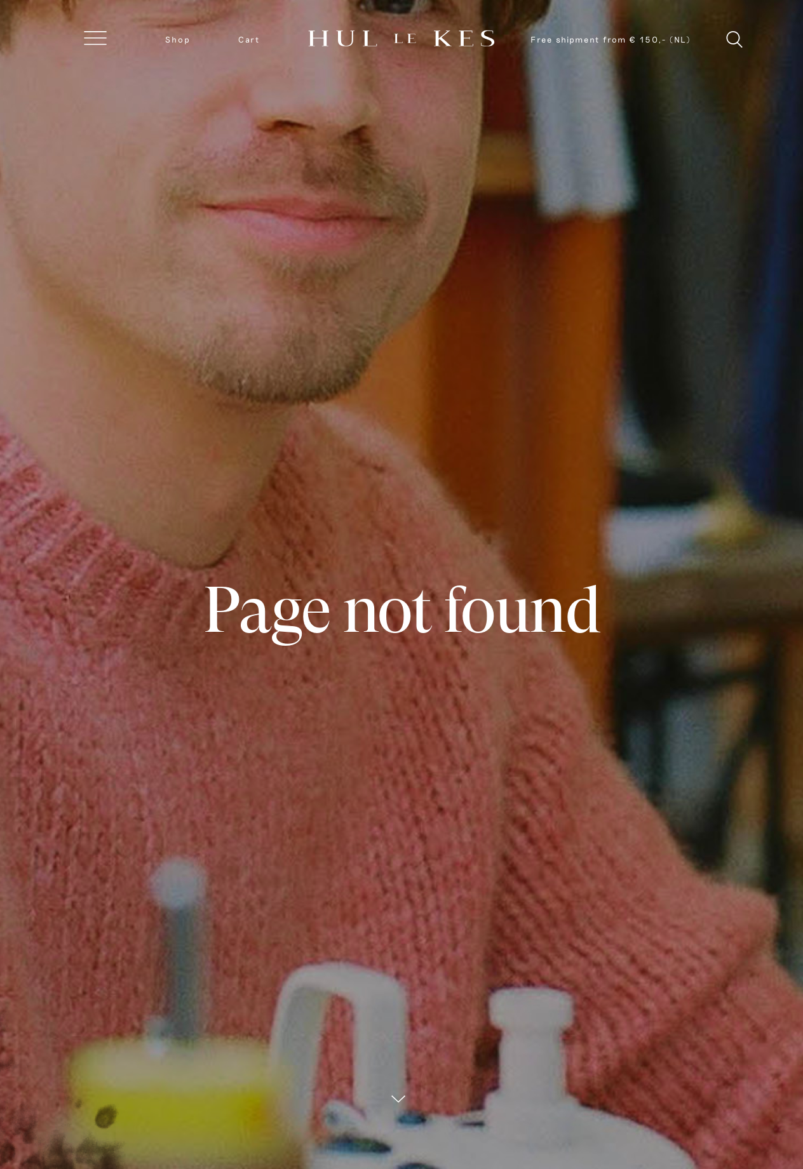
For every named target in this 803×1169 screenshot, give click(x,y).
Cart (249, 39)
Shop (178, 39)
